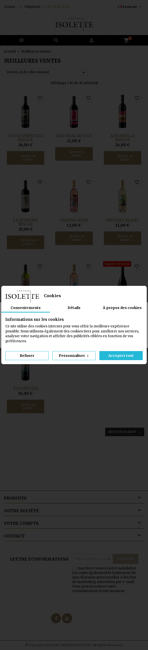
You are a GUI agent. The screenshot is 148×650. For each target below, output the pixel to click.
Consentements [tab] (26, 307)
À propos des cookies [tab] (122, 307)
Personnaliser (74, 355)
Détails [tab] (74, 307)
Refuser (27, 355)
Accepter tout (121, 355)
